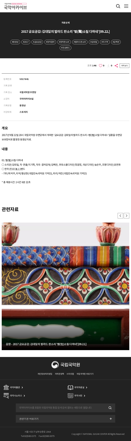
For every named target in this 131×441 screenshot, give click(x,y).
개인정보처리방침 (45, 374)
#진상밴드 (65, 47)
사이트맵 (70, 374)
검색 (110, 408)
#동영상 (15, 42)
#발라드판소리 (80, 42)
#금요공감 (37, 42)
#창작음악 (50, 42)
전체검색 (118, 6)
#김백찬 (116, 42)
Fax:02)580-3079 (46, 436)
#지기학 (105, 42)
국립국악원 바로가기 (84, 374)
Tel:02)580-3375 (28, 436)
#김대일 (93, 42)
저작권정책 (59, 374)
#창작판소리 (64, 42)
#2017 (26, 42)
